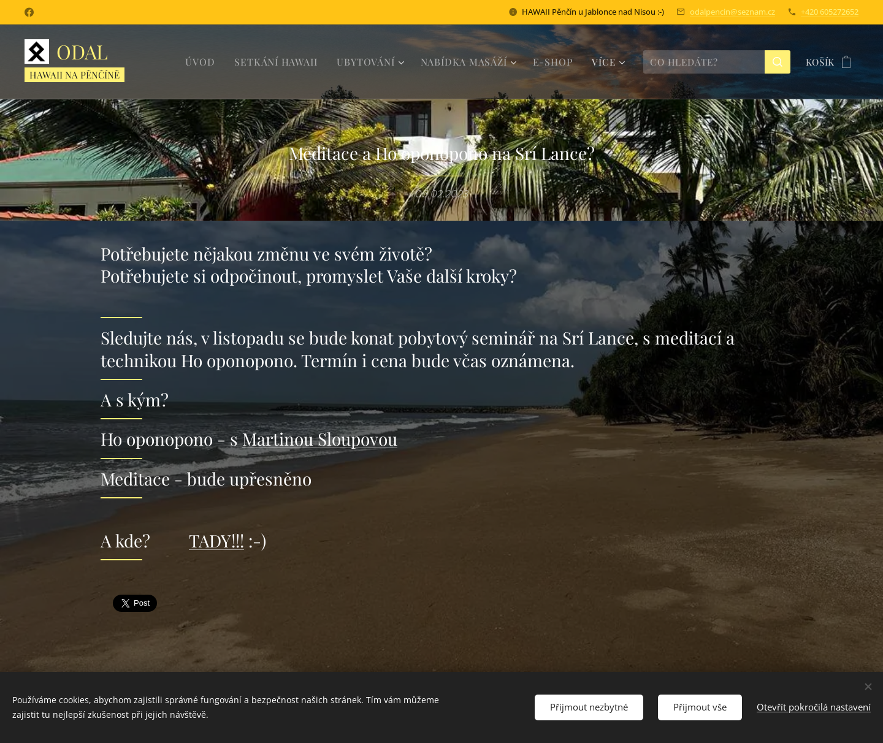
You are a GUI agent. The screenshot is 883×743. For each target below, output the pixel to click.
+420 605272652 (829, 11)
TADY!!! (216, 540)
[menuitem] (213, 62)
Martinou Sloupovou (319, 438)
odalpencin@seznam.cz (732, 11)
